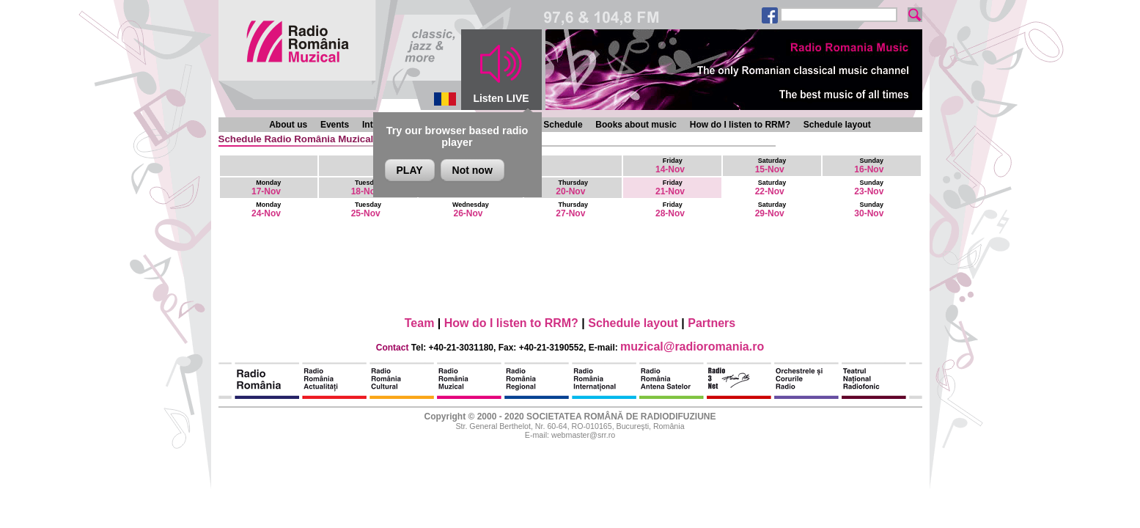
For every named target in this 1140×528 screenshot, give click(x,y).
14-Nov (670, 166)
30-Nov (868, 210)
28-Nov (670, 210)
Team (420, 323)
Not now (472, 170)
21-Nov (670, 188)
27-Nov (572, 210)
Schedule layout (837, 125)
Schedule (562, 125)
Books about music (636, 125)
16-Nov (868, 166)
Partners (711, 323)
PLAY (410, 170)
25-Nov (366, 210)
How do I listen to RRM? (740, 125)
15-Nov (771, 166)
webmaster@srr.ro (583, 434)
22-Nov (771, 188)
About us (288, 125)
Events (334, 125)
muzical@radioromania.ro (692, 346)
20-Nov (572, 188)
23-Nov (868, 188)
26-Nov (470, 210)
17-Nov (266, 188)
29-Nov (771, 210)
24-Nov (266, 210)
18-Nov (366, 188)
